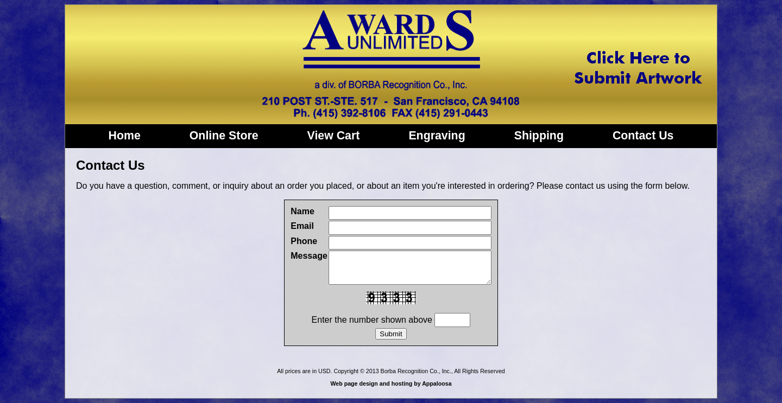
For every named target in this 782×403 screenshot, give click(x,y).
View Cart (333, 135)
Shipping (539, 135)
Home (125, 135)
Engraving (436, 135)
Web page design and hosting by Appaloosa (390, 383)
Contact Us (643, 135)
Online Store (224, 135)
